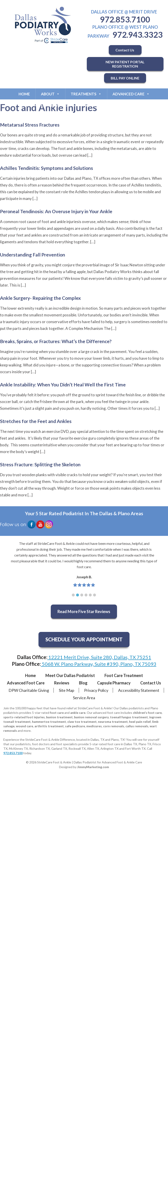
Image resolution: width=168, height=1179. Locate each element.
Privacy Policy (96, 690)
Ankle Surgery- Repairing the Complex (40, 298)
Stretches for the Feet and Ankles (36, 421)
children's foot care (147, 712)
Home (24, 94)
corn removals (113, 726)
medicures (94, 726)
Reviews (61, 682)
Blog (83, 682)
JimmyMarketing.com (93, 767)
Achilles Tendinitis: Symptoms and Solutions (46, 168)
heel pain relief (140, 721)
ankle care (77, 712)
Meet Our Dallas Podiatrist (70, 675)
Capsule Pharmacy (114, 682)
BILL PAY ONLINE (125, 78)
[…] (89, 155)
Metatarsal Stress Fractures (30, 124)
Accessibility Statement (138, 690)
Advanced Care (131, 94)
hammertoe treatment (49, 721)
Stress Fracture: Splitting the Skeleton (40, 464)
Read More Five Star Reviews (83, 611)
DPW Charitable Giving (29, 690)
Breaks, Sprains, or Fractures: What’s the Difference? (56, 341)
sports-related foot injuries (24, 717)
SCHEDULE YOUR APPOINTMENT (84, 639)
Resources (100, 105)
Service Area (84, 697)
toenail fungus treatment (129, 717)
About (50, 94)
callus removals (136, 726)
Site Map (66, 690)
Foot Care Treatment (123, 675)
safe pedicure (75, 726)
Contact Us (125, 50)
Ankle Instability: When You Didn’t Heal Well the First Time (63, 384)
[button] (73, 595)
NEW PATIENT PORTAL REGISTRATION (125, 64)
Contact (137, 105)
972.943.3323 (138, 34)
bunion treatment (59, 717)
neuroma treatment (113, 721)
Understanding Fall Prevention (32, 254)
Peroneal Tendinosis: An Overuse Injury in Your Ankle (56, 211)
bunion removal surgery (91, 717)
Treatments (86, 94)
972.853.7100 (125, 19)
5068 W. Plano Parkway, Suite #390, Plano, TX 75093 (98, 664)
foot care (57, 712)
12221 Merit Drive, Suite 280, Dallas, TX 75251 (99, 657)
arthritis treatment (49, 726)
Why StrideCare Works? (47, 105)
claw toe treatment (82, 721)
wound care (24, 726)
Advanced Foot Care (26, 682)
